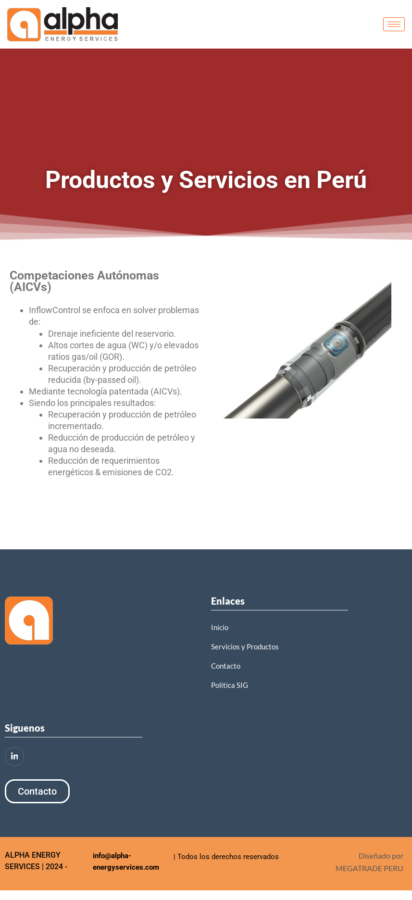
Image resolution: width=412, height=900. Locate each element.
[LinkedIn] (14, 756)
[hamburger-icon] (394, 24)
